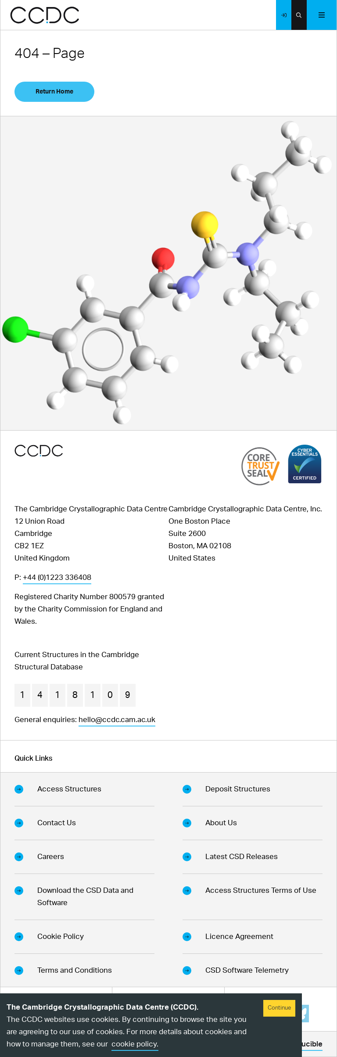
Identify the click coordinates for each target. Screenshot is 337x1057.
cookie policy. (134, 1044)
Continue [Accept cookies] (279, 1008)
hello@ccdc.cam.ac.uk (117, 719)
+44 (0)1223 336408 (57, 577)
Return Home (54, 92)
